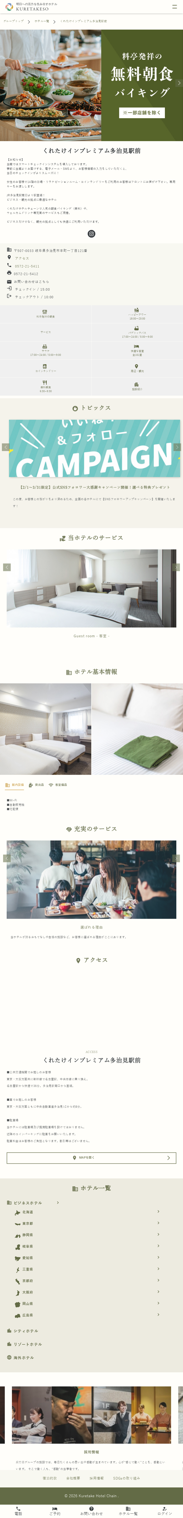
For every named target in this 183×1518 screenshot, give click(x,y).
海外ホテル (20, 1358)
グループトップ (13, 21)
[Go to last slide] (4, 83)
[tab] (14, 801)
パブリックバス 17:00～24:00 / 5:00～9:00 (137, 331)
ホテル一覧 (42, 21)
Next (177, 463)
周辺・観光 (137, 368)
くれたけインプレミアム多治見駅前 (83, 21)
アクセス (21, 258)
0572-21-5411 (27, 266)
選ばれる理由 (91, 943)
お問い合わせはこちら (28, 282)
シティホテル (22, 1331)
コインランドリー (45, 368)
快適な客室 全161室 (137, 350)
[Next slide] (179, 83)
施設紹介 (137, 386)
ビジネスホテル (34, 1203)
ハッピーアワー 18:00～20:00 (137, 313)
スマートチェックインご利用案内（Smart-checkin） (91, 503)
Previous (6, 463)
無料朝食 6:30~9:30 (45, 386)
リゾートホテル (24, 1344)
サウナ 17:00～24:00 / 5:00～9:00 (45, 350)
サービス (46, 332)
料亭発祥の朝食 (45, 313)
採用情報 (91, 1468)
